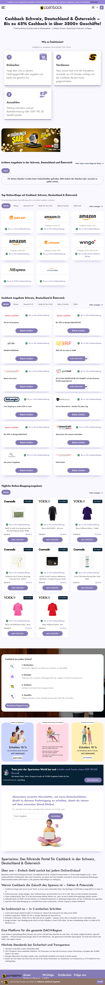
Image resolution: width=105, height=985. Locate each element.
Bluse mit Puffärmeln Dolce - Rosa (17, 604)
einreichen (55, 796)
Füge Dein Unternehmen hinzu (65, 966)
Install (100, 981)
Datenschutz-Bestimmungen (47, 967)
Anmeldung (21, 760)
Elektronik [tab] (77, 185)
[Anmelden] (102, 7)
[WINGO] (87, 227)
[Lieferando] (52, 226)
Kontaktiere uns (28, 966)
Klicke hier (94, 2)
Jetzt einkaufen (18, 518)
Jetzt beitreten (93, 759)
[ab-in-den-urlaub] (52, 253)
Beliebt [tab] (6, 185)
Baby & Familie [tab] (63, 185)
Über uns (26, 959)
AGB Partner (46, 962)
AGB (44, 959)
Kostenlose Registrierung (17, 685)
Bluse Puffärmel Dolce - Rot (52, 604)
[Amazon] (52, 201)
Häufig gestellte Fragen (31, 962)
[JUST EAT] (17, 201)
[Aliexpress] (17, 253)
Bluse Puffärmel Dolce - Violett (87, 507)
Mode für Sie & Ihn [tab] (45, 185)
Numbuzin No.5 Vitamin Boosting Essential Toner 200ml (17, 556)
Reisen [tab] (16, 185)
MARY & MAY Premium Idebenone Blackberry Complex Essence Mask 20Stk (52, 558)
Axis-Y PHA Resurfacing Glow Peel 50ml (87, 556)
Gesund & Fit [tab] (28, 185)
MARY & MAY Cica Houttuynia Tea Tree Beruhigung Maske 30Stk (18, 508)
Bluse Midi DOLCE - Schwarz (52, 507)
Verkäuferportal (63, 970)
